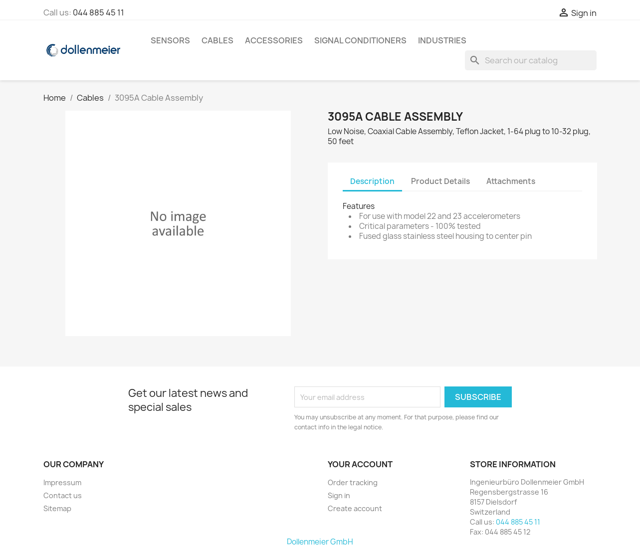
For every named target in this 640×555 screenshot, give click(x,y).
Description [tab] (372, 181)
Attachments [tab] (510, 181)
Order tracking (353, 482)
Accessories (274, 40)
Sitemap (57, 508)
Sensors (170, 40)
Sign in (339, 495)
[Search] (531, 60)
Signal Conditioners (360, 40)
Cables (217, 40)
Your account (360, 464)
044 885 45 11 (98, 12)
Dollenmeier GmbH (320, 542)
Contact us (62, 495)
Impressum (62, 482)
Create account (355, 508)
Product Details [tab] (440, 181)
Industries (442, 40)
